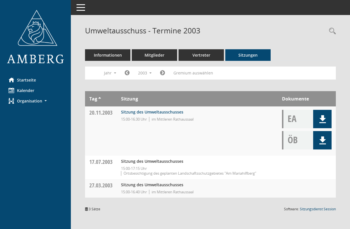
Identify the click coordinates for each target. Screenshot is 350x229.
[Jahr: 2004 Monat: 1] (162, 73)
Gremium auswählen (193, 73)
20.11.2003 (101, 112)
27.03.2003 (101, 185)
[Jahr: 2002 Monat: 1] (127, 73)
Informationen (108, 55)
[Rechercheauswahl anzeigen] (331, 31)
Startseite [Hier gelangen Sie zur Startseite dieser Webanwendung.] (22, 80)
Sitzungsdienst (318, 209)
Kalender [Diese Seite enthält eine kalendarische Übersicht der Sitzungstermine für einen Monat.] (21, 90)
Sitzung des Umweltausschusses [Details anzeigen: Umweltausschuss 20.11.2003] (152, 112)
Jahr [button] (110, 73)
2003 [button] (145, 73)
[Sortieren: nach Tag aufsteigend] (99, 99)
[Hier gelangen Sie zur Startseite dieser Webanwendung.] (35, 36)
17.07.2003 (101, 162)
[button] (35, 101)
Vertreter (201, 55)
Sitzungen (248, 55)
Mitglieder (154, 55)
